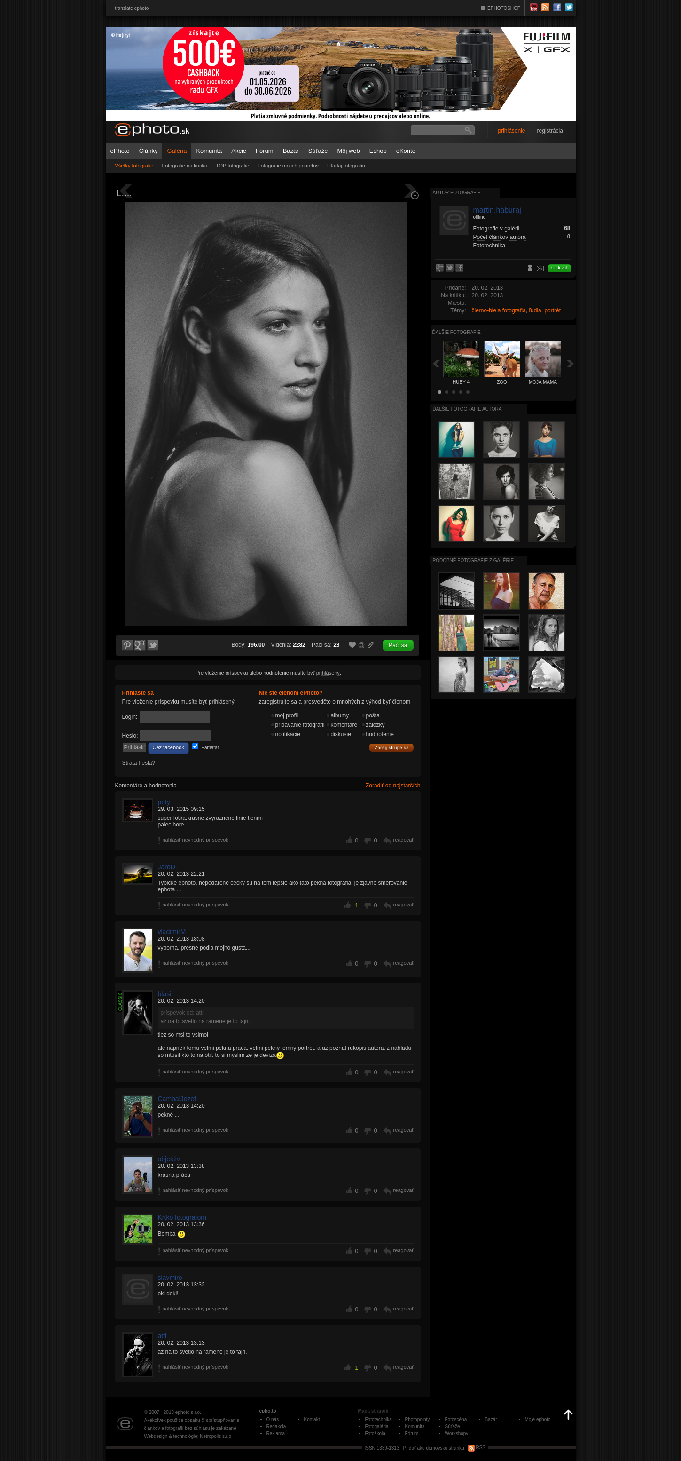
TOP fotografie (232, 165)
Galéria (177, 150)
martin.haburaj (497, 210)
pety (164, 802)
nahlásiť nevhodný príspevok (196, 839)
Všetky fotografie (134, 165)
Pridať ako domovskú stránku (433, 1447)
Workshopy (457, 1433)
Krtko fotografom (182, 1217)
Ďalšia (570, 363)
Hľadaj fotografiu (346, 165)
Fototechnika (489, 245)
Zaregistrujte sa (391, 748)
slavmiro (170, 1277)
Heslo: (130, 735)
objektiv (169, 1159)
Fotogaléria (377, 1426)
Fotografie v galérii (496, 228)
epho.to (267, 1410)
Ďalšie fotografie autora (467, 409)
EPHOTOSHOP (503, 8)
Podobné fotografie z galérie (473, 560)
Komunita (209, 150)
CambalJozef (177, 1099)
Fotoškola (375, 1433)
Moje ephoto (538, 1419)
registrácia (550, 130)
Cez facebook (168, 747)
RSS (476, 1447)
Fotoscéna (456, 1419)
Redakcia (276, 1426)
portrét (552, 310)
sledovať (559, 267)
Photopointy (417, 1419)
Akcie (238, 150)
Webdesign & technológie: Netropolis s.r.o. (188, 1436)
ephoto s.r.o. (188, 1412)
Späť (436, 363)
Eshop (378, 150)
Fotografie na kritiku (184, 165)
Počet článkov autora (499, 237)
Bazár (291, 150)
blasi (165, 994)
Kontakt (312, 1419)
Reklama (275, 1433)
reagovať (403, 839)
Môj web (348, 150)
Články (148, 150)
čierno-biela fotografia (499, 310)
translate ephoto (132, 8)
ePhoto (120, 150)
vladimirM (172, 932)
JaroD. (167, 867)
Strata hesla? (139, 763)
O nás (272, 1419)
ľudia (535, 310)
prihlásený (328, 672)
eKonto (405, 150)
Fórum (265, 150)
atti (162, 1336)
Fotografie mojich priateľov (288, 165)
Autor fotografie (457, 192)
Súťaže (318, 150)
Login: (130, 717)
